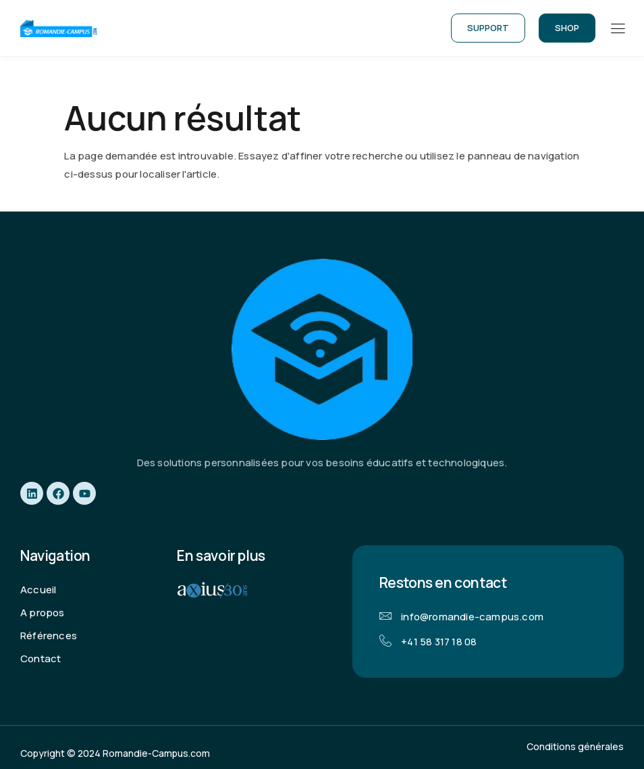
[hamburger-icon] (617, 29)
